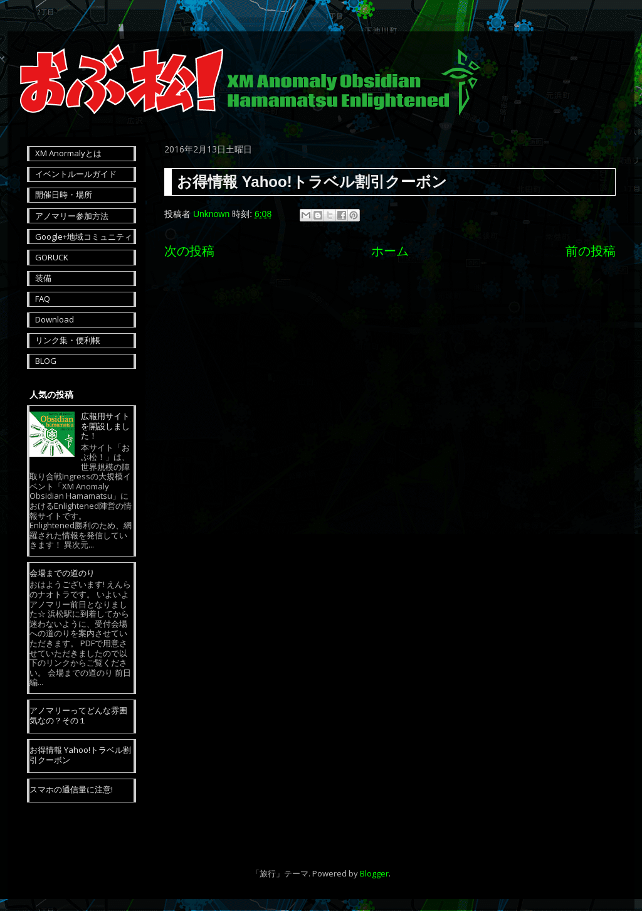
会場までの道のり (62, 572)
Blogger (374, 873)
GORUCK (51, 257)
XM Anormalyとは (68, 153)
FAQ (42, 298)
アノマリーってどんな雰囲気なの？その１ (78, 715)
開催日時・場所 (63, 194)
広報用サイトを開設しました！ (105, 425)
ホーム (390, 251)
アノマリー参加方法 (71, 215)
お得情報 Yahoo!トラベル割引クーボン (80, 754)
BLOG (45, 360)
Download (54, 319)
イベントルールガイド (76, 173)
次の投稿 (189, 251)
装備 (43, 278)
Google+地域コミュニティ (83, 236)
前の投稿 (591, 251)
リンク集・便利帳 (67, 340)
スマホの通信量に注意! (71, 789)
